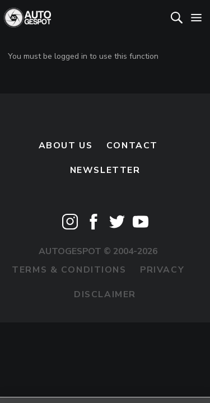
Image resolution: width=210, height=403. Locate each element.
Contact (132, 145)
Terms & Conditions (69, 270)
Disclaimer (105, 294)
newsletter (105, 170)
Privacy (162, 270)
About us (66, 145)
